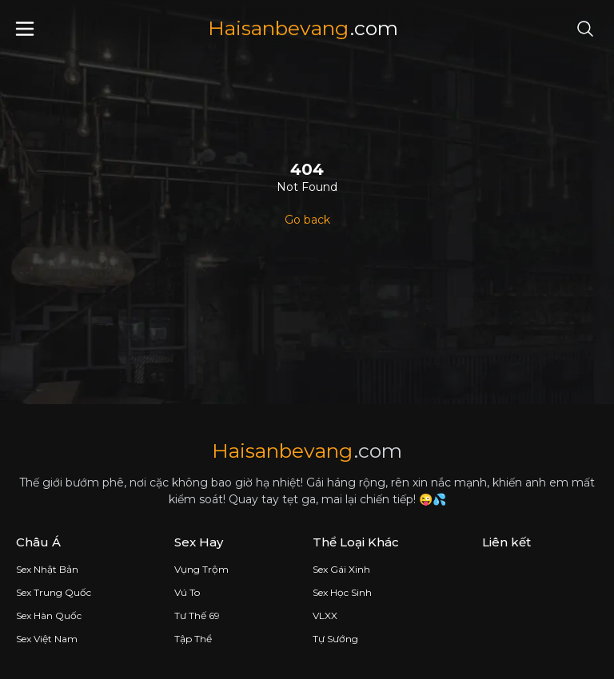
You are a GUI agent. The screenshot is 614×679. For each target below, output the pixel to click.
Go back (307, 219)
